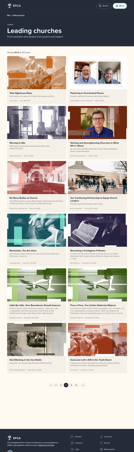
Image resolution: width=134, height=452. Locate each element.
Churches (106, 436)
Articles (76, 436)
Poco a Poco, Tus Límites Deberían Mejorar (93, 305)
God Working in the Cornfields (26, 360)
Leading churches (18, 15)
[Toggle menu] (120, 6)
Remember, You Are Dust (23, 250)
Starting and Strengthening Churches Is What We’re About (94, 144)
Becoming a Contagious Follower (87, 250)
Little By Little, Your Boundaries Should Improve (35, 305)
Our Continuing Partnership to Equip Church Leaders (93, 199)
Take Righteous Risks (21, 93)
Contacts (76, 443)
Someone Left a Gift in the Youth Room (91, 360)
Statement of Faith (46, 445)
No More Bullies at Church (23, 198)
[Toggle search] (103, 6)
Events (105, 443)
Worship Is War (17, 143)
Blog (8, 15)
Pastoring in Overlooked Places (87, 93)
